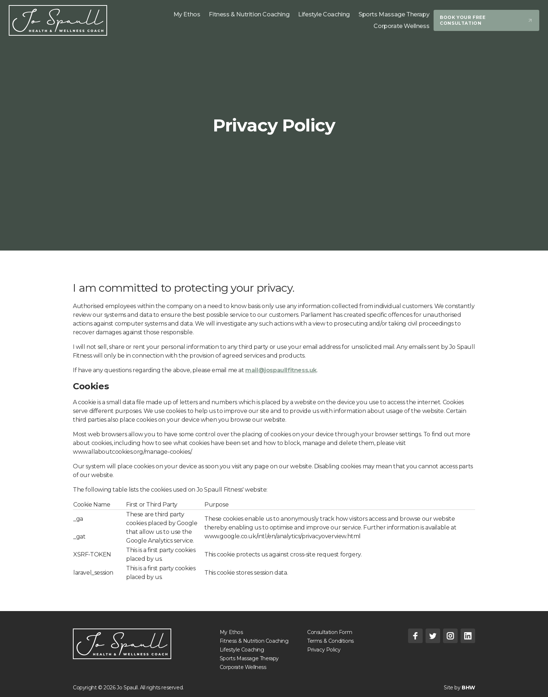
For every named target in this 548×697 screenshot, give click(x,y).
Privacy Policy (323, 649)
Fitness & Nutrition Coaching (254, 641)
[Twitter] (433, 636)
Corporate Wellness (243, 667)
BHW (468, 687)
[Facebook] (415, 636)
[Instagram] (450, 636)
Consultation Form (329, 632)
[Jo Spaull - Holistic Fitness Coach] (122, 644)
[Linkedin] (468, 636)
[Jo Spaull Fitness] (58, 20)
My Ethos (231, 632)
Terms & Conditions (330, 641)
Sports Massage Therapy (249, 658)
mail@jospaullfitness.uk (281, 370)
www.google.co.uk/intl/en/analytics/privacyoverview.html (282, 536)
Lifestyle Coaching (242, 649)
